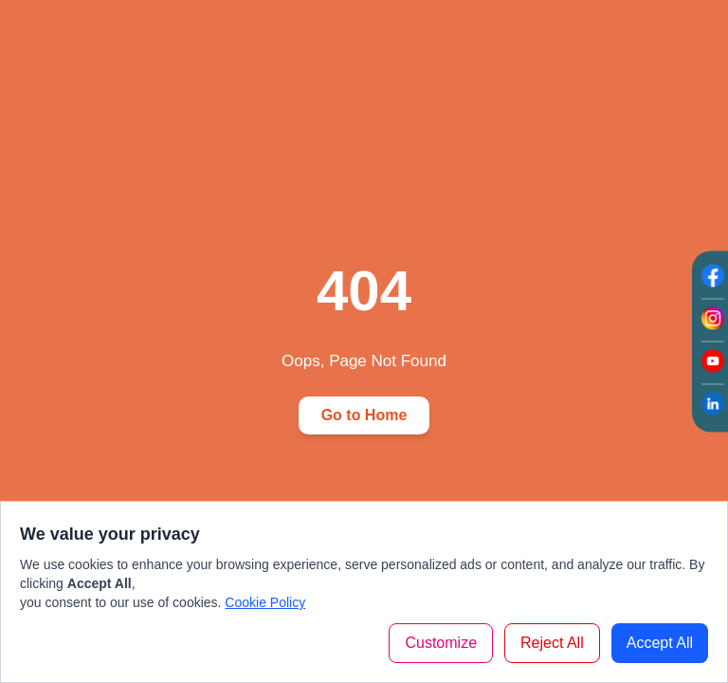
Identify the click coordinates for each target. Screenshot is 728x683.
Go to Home (364, 415)
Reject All (552, 643)
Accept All (660, 643)
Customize (441, 643)
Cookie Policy (265, 602)
